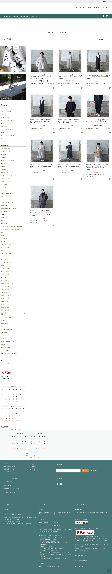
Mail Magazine (24, 16)
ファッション (4, 108)
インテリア (4, 123)
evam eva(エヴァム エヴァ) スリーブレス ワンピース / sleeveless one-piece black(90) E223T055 (98, 76)
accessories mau (5, 148)
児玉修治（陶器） (6, 267)
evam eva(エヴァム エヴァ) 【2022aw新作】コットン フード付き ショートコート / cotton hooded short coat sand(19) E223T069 (97, 166)
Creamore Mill (4, 300)
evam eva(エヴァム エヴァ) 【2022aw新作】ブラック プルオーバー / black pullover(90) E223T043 (69, 121)
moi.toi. (3, 196)
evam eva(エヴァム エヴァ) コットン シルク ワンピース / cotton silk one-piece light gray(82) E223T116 (42, 165)
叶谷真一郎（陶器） (6, 252)
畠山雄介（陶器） (6, 297)
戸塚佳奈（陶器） (6, 288)
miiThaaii (3, 326)
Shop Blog (34, 16)
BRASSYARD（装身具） (7, 160)
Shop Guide (7, 16)
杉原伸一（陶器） (6, 273)
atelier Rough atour (6, 151)
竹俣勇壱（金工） (6, 285)
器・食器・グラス (6, 117)
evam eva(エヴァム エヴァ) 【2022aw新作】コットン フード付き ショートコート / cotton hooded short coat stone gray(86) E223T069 (41, 213)
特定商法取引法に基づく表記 (11, 485)
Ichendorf (3, 335)
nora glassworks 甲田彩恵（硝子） (10, 261)
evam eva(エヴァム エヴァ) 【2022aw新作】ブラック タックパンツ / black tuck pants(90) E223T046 (97, 121)
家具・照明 (4, 126)
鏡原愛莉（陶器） (6, 246)
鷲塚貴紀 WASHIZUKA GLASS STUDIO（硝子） (13, 313)
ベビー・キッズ (5, 132)
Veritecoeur (4, 205)
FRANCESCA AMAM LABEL (8, 175)
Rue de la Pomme (6, 346)
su (1, 199)
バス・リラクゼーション (7, 129)
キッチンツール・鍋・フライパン (10, 120)
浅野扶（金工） (5, 217)
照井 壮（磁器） (5, 291)
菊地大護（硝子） (6, 258)
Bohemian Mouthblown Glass (9, 352)
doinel (2, 320)
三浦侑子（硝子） (6, 303)
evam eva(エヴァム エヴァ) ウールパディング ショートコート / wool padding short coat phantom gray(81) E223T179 (42, 76)
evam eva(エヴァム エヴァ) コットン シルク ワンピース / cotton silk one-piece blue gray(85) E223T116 (70, 165)
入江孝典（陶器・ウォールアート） (10, 229)
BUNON (3, 163)
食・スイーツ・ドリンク (7, 135)
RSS (5, 482)
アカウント (106, 1)
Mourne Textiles (5, 343)
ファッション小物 (6, 111)
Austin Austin (4, 323)
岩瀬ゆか (3, 235)
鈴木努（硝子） (5, 279)
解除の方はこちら (96, 470)
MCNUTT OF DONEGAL (7, 340)
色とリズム (4, 232)
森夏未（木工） (5, 306)
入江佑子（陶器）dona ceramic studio (11, 226)
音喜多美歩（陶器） (6, 244)
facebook (5, 360)
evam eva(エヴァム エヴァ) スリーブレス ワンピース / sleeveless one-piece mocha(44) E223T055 (70, 76)
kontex (2, 190)
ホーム (5, 22)
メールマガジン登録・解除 (11, 477)
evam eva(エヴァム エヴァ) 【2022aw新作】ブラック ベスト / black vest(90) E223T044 (41, 121)
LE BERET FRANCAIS (7, 329)
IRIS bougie (4, 184)
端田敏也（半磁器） (6, 294)
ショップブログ (8, 480)
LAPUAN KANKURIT (6, 193)
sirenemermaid (5, 349)
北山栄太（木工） (6, 255)
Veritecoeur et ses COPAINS (8, 208)
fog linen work (4, 172)
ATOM (8, 482)
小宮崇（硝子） (5, 270)
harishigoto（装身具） (7, 178)
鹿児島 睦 (3, 249)
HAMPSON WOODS (6, 338)
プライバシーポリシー (10, 487)
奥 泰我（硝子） (5, 238)
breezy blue (4, 157)
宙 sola (3, 241)
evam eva (3, 169)
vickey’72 (3, 214)
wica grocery (4, 211)
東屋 (2, 220)
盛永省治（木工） (6, 309)
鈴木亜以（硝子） (6, 276)
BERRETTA (4, 154)
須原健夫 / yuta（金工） (7, 282)
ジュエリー (4, 114)
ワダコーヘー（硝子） (7, 317)
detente (3, 166)
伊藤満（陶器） (5, 223)
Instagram (6, 363)
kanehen (3, 187)
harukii (2, 181)
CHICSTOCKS (5, 332)
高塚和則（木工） (6, 264)
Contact (15, 16)
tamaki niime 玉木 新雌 (7, 202)
